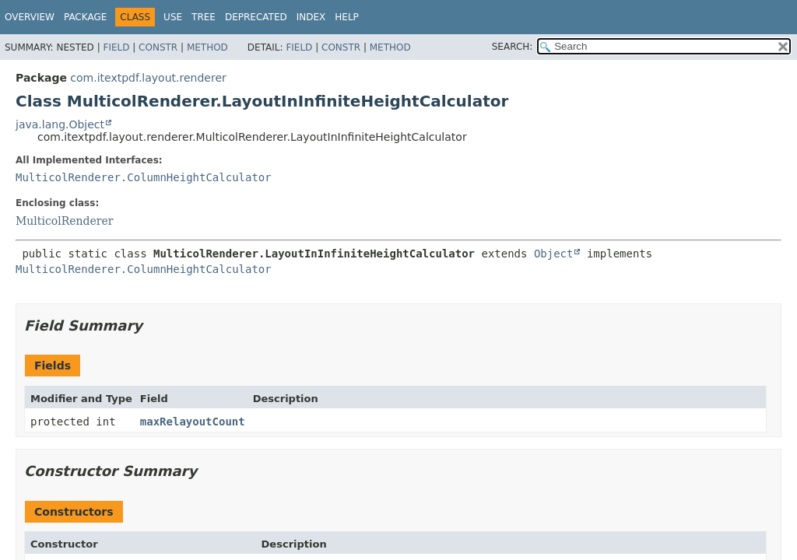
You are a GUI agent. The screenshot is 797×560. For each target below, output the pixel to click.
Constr (158, 47)
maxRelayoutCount (192, 421)
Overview (29, 17)
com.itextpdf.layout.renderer (148, 78)
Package (85, 17)
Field (116, 47)
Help (347, 17)
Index (311, 17)
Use (172, 17)
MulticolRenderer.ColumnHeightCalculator (144, 177)
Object (554, 253)
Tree (203, 17)
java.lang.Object (60, 124)
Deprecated (256, 17)
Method (207, 47)
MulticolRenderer (64, 221)
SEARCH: (512, 46)
